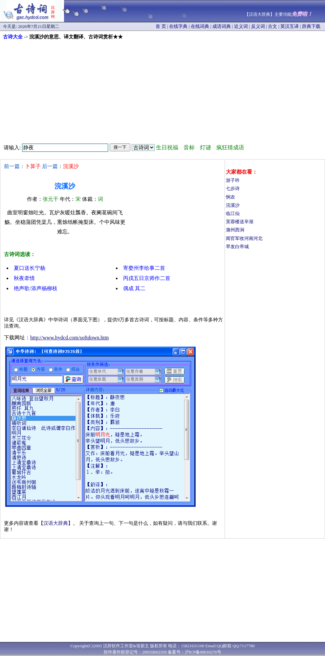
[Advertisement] (162, 89)
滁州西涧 (235, 229)
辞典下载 (311, 26)
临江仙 (233, 213)
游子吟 (233, 180)
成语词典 (221, 26)
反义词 (258, 26)
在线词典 (200, 26)
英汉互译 (289, 26)
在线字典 (178, 26)
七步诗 (233, 188)
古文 (272, 26)
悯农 (230, 197)
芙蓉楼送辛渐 (239, 221)
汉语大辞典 (55, 523)
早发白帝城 (237, 246)
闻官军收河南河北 (244, 238)
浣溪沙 (233, 205)
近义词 (241, 26)
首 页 (161, 26)
